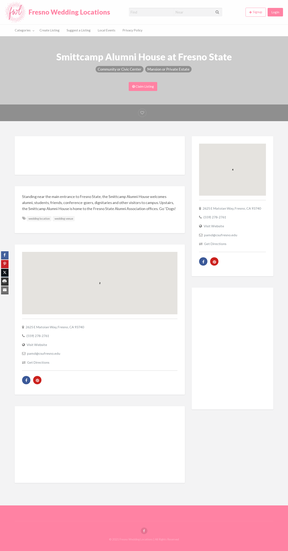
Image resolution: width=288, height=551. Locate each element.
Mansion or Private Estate (168, 69)
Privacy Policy (132, 30)
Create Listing (50, 30)
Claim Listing (143, 86)
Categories (23, 30)
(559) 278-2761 (37, 336)
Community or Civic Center (119, 69)
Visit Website (37, 345)
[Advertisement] (100, 156)
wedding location (39, 218)
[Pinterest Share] (5, 263)
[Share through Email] (5, 290)
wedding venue (64, 218)
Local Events (106, 30)
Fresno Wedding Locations (69, 12)
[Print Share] (5, 281)
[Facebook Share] (5, 255)
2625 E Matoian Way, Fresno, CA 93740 (55, 327)
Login (275, 12)
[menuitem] (257, 12)
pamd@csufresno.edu (43, 353)
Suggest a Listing (79, 30)
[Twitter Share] (5, 272)
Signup (257, 12)
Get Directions (38, 362)
